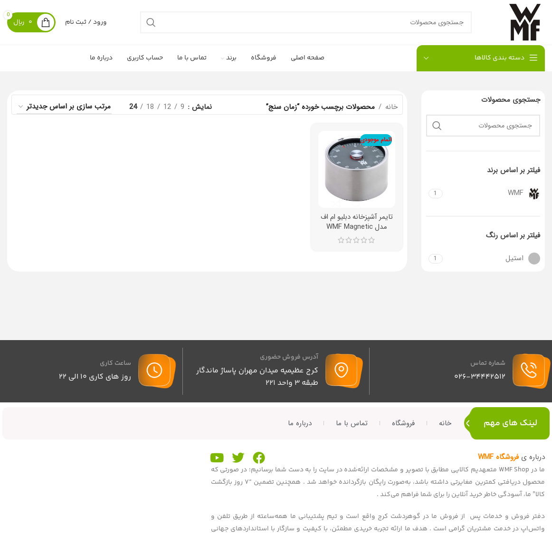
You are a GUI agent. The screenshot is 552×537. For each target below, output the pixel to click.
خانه (391, 111)
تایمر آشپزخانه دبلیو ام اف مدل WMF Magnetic (357, 225)
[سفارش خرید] (64, 112)
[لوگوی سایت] (522, 24)
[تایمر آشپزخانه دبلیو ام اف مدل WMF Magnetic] (357, 174)
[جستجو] (303, 25)
